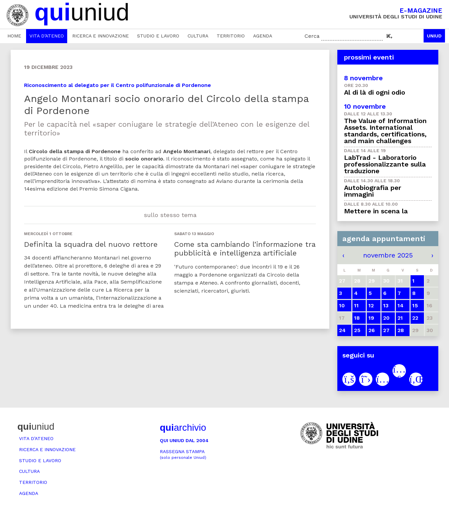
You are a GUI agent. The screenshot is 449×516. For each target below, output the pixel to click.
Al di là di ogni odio (374, 92)
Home (14, 35)
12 (371, 305)
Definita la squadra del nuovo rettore (90, 244)
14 (401, 305)
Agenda (262, 35)
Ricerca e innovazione (100, 35)
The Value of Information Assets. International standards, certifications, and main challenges (385, 131)
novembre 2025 (388, 255)
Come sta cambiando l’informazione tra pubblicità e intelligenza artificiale (244, 248)
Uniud (434, 35)
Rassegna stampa (183, 454)
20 (386, 318)
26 (371, 330)
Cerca (312, 36)
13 (385, 305)
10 (342, 305)
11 (356, 305)
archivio (183, 427)
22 (415, 318)
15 (415, 305)
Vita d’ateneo (46, 35)
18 (357, 318)
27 (386, 330)
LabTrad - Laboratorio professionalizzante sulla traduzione (385, 164)
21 (400, 318)
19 (371, 318)
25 (357, 330)
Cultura (198, 35)
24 (342, 330)
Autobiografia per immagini (372, 191)
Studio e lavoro (158, 35)
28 (401, 330)
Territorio (231, 35)
